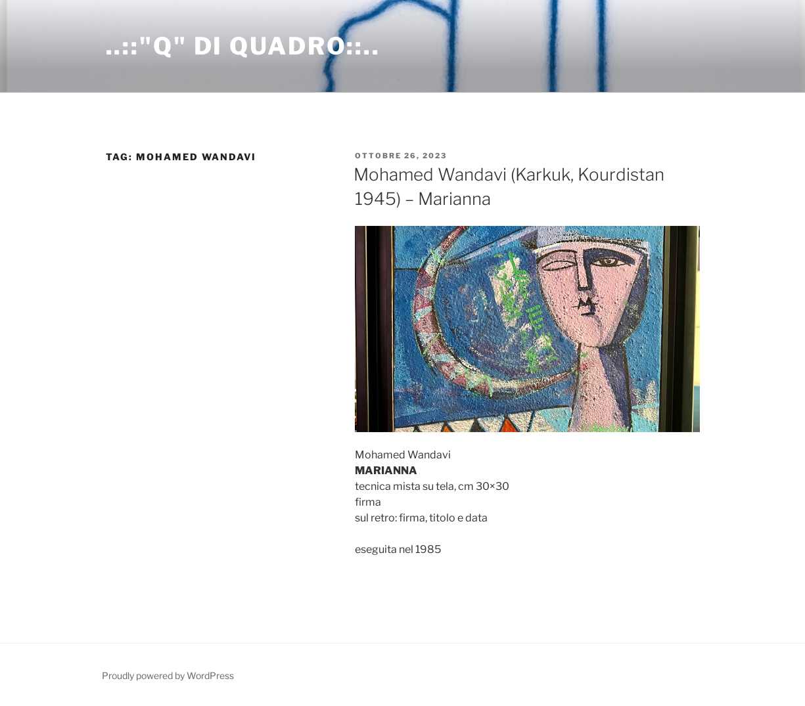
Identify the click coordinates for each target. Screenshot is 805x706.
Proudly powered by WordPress (168, 675)
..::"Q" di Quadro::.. (243, 46)
